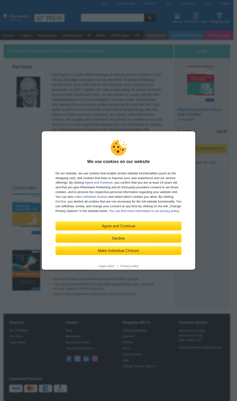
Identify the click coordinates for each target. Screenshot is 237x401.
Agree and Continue (99, 182)
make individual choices (90, 196)
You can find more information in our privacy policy (144, 211)
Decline (60, 201)
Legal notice (106, 266)
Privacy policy (130, 266)
